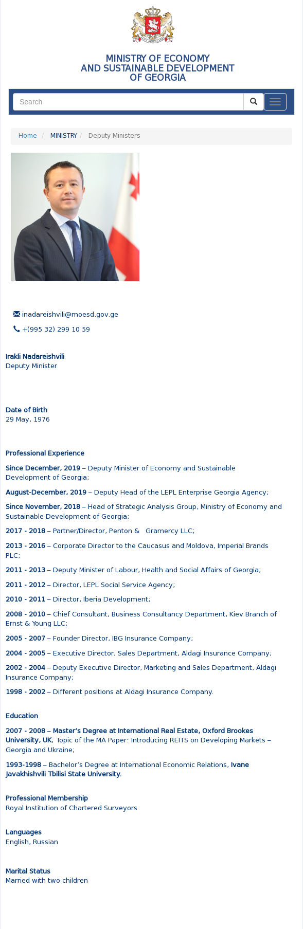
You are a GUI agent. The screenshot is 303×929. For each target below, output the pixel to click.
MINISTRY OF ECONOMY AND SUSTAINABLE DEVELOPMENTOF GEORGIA (157, 68)
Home (28, 136)
